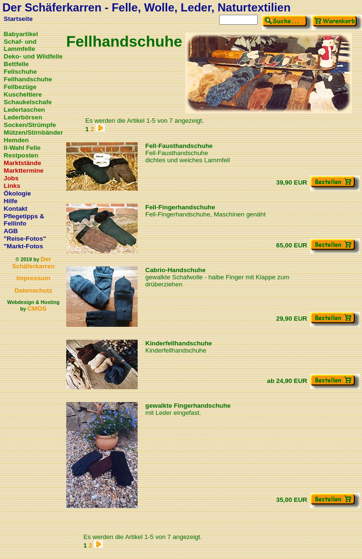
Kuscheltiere (23, 94)
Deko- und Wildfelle (33, 56)
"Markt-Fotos (23, 246)
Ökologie (17, 193)
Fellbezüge (20, 86)
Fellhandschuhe (28, 79)
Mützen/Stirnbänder (33, 132)
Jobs (11, 178)
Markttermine (24, 170)
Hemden (16, 140)
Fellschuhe (20, 71)
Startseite (18, 18)
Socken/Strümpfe (30, 124)
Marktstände (22, 163)
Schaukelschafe (28, 102)
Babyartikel (21, 34)
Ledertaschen (24, 109)
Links (12, 185)
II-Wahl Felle (22, 147)
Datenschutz (33, 290)
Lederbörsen (23, 117)
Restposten (21, 155)
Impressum (33, 278)
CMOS (37, 308)
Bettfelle (16, 64)
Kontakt (16, 208)
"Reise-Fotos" (25, 238)
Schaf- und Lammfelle (20, 45)
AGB (11, 231)
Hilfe (11, 201)
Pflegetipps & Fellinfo (24, 220)
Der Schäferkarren (33, 262)
